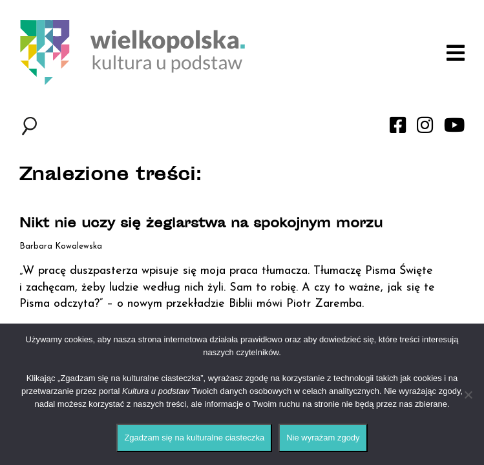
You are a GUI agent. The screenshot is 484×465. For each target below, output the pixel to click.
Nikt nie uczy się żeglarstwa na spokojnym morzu (201, 224)
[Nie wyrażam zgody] (467, 394)
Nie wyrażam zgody (322, 437)
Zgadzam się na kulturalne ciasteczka (194, 437)
